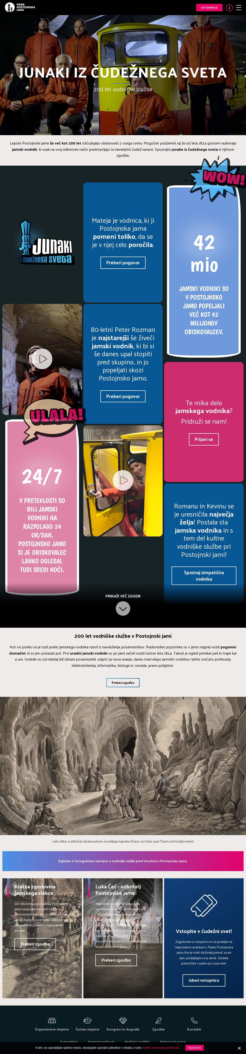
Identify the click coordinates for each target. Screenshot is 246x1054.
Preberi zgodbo (123, 682)
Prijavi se (204, 439)
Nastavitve (194, 1047)
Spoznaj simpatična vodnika (204, 575)
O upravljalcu (69, 1041)
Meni (238, 7)
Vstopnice (209, 7)
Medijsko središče (137, 1041)
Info (229, 7)
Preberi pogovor (123, 262)
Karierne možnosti (101, 1041)
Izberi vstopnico (204, 980)
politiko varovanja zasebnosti (160, 1047)
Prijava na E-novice (173, 1041)
